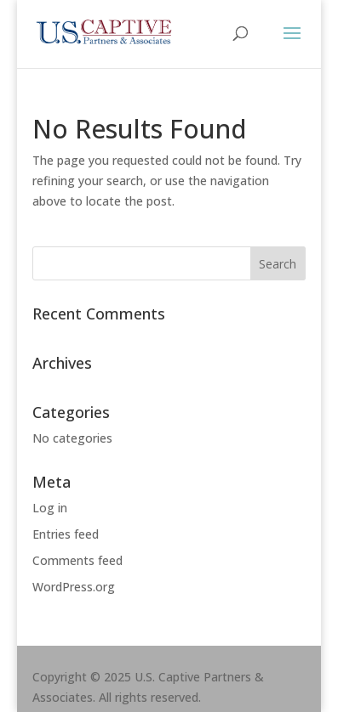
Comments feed (77, 560)
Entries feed (65, 534)
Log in (49, 508)
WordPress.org (73, 587)
